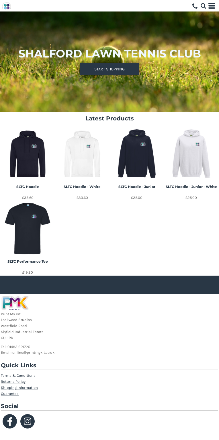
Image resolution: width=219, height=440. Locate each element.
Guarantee (10, 393)
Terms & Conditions (18, 375)
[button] (203, 6)
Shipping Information (19, 387)
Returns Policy (13, 381)
